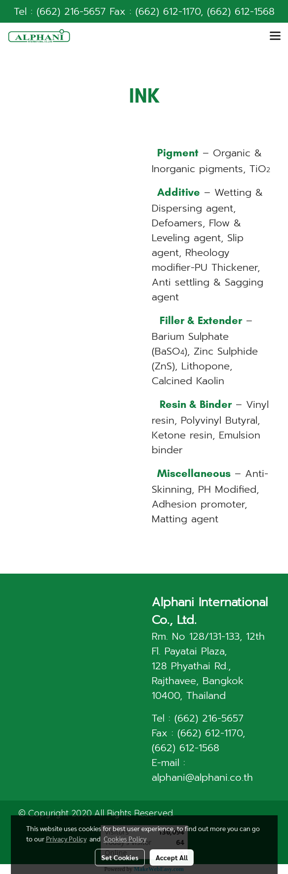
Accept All (172, 857)
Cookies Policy (125, 838)
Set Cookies (119, 857)
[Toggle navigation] (275, 36)
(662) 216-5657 (71, 11)
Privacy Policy (66, 838)
